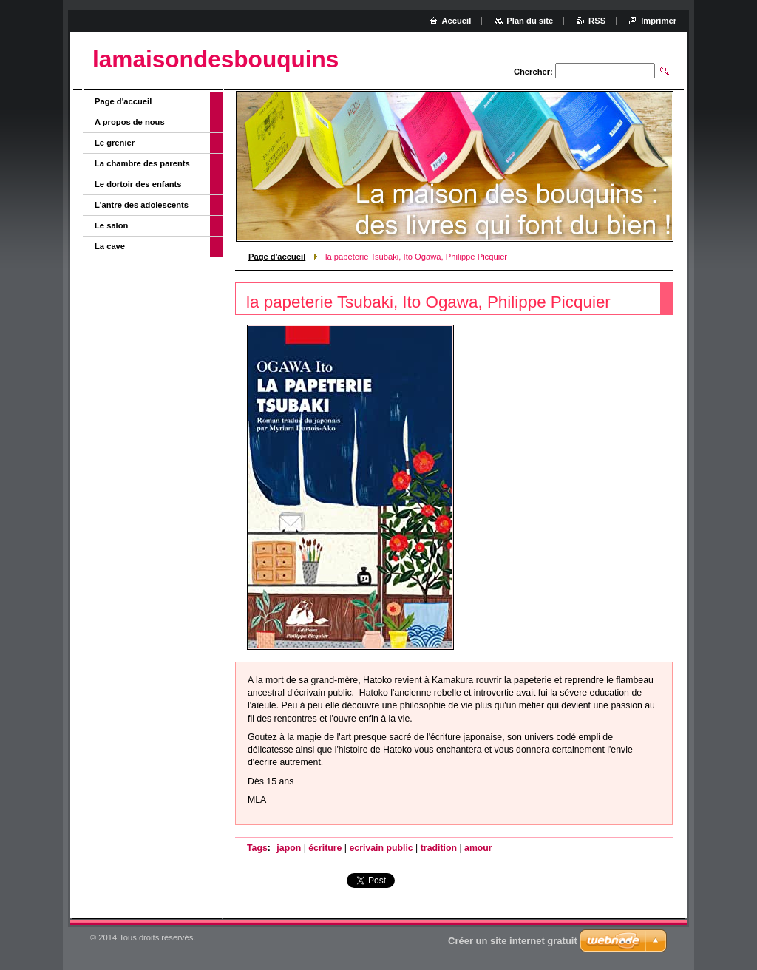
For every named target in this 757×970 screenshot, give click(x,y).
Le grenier (115, 142)
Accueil (457, 20)
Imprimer (658, 20)
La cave (110, 246)
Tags (257, 848)
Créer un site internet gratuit (512, 940)
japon (288, 848)
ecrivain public (381, 848)
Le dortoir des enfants (138, 184)
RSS (596, 20)
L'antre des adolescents (142, 204)
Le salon (111, 225)
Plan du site (529, 20)
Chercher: (533, 71)
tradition (439, 848)
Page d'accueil (276, 256)
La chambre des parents (142, 163)
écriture (325, 848)
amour (478, 848)
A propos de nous (130, 122)
